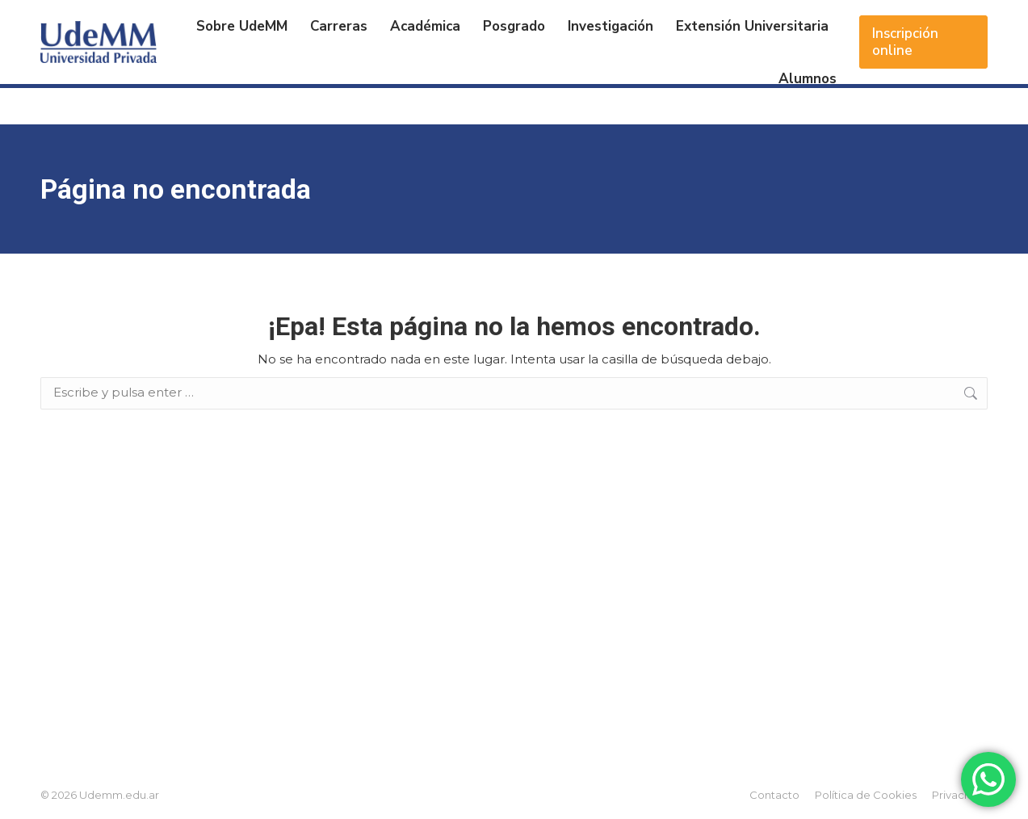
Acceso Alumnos (808, 20)
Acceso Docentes (932, 20)
